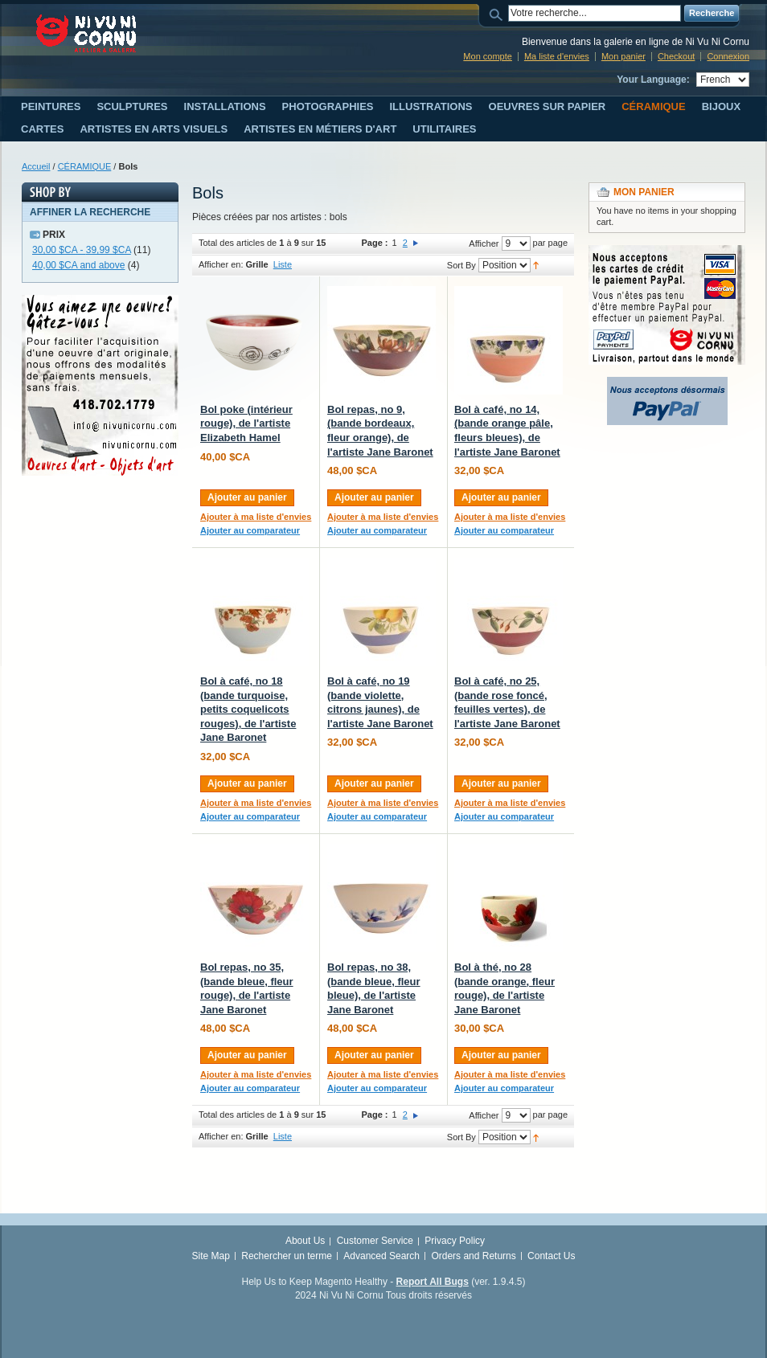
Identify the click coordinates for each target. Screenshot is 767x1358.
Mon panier (623, 56)
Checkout (676, 56)
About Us (305, 1240)
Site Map (211, 1256)
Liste (282, 264)
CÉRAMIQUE (85, 166)
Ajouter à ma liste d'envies (255, 517)
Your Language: (653, 79)
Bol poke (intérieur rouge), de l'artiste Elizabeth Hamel (246, 423)
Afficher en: (221, 264)
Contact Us (551, 1256)
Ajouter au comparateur (250, 530)
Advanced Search (381, 1256)
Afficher (483, 243)
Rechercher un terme (286, 1256)
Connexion (728, 56)
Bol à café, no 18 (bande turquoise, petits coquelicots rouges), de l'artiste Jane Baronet (248, 709)
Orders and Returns (473, 1256)
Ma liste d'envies (556, 56)
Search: (498, 13)
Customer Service (375, 1240)
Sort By (461, 265)
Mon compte (487, 56)
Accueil (36, 166)
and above (78, 265)
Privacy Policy (455, 1240)
